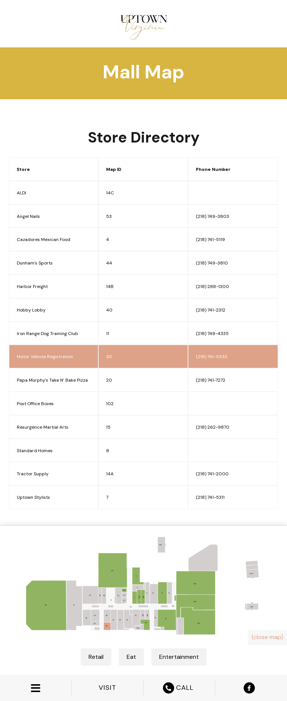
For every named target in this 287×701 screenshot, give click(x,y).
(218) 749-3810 (212, 263)
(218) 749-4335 (212, 334)
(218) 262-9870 (212, 427)
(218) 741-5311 (210, 497)
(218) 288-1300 (212, 287)
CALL (179, 688)
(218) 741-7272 (210, 380)
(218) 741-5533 (211, 357)
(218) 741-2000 (212, 474)
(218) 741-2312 (210, 310)
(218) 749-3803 (212, 216)
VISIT (107, 687)
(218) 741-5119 (210, 239)
